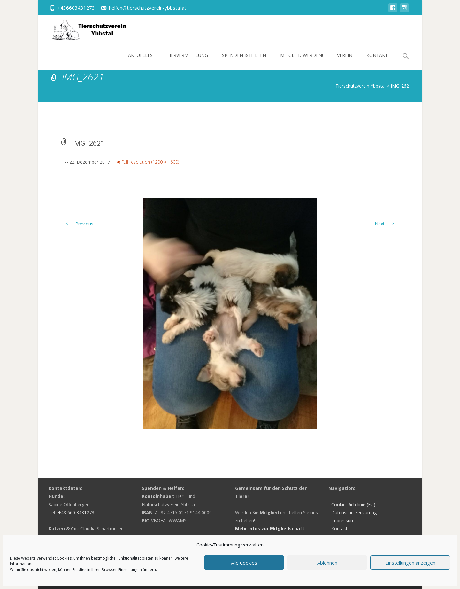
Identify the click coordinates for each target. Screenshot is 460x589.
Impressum (343, 520)
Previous (78, 224)
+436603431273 (76, 7)
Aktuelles (140, 61)
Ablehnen (327, 563)
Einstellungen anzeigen (410, 563)
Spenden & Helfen (244, 61)
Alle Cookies (244, 563)
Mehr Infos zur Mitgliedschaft (269, 528)
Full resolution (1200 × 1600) (150, 162)
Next (385, 224)
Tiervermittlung (187, 61)
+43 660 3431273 (76, 512)
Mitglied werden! (301, 61)
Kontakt (377, 61)
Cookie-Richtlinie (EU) (353, 504)
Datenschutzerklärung (354, 512)
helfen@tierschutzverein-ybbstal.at (147, 7)
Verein (344, 61)
